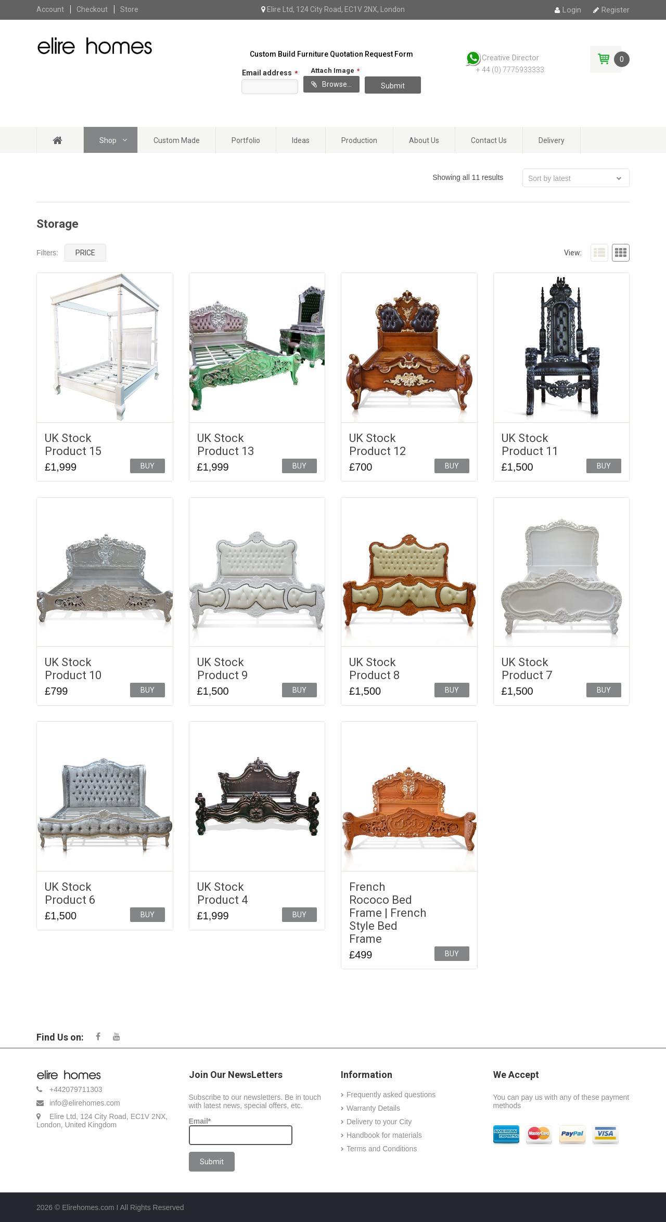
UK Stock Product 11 (530, 445)
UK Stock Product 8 (374, 669)
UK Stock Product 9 (222, 669)
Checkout (92, 9)
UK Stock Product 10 (73, 669)
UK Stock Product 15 (73, 445)
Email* (240, 1131)
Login (568, 10)
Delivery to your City (379, 1121)
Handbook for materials (384, 1135)
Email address (270, 73)
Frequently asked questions (391, 1094)
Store (129, 9)
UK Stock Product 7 (527, 669)
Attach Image (335, 69)
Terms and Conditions (382, 1149)
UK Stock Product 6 (70, 893)
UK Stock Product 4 (222, 893)
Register (611, 10)
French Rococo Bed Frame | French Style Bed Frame (387, 912)
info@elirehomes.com (84, 1103)
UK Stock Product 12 (377, 445)
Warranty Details (373, 1108)
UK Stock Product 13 (225, 445)
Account (50, 9)
